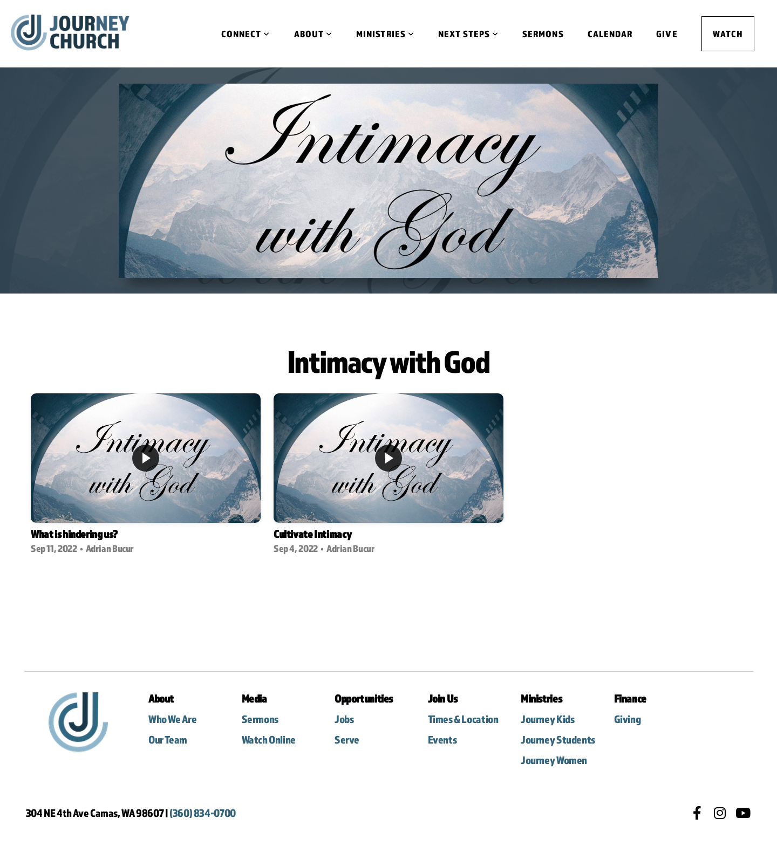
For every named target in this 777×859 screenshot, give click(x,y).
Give (666, 33)
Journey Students (558, 739)
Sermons (543, 33)
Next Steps (468, 33)
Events (442, 739)
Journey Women (554, 760)
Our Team (167, 739)
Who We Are (173, 719)
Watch (728, 33)
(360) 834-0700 (202, 813)
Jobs (344, 719)
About (313, 33)
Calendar (610, 33)
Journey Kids (548, 719)
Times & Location (464, 719)
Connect (245, 33)
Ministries (385, 33)
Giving (627, 719)
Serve (347, 739)
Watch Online (269, 739)
